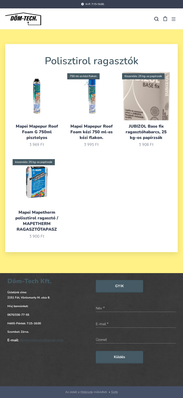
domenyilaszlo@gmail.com (41, 340)
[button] (156, 19)
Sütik (114, 392)
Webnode (86, 392)
